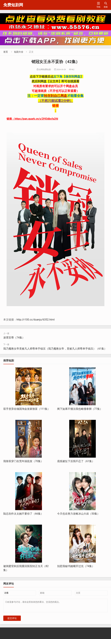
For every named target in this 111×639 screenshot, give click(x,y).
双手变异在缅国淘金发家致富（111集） (26, 408)
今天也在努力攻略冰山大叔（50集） (78, 513)
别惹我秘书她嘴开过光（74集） (75, 566)
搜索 (106, 5)
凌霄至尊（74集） (14, 337)
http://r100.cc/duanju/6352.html (36, 319)
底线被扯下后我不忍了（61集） (75, 461)
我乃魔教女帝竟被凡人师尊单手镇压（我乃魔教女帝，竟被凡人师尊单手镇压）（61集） (55, 348)
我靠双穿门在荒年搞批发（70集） (23, 461)
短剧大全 (18, 51)
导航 (98, 5)
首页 (5, 51)
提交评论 (12, 620)
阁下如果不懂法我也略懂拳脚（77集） (79, 408)
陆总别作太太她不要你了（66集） (23, 513)
